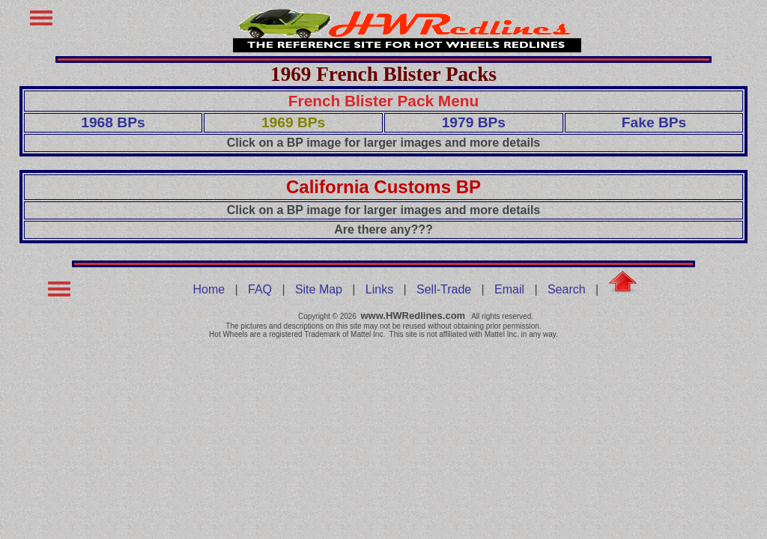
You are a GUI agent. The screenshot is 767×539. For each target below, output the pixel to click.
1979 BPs (474, 122)
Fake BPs (654, 122)
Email (509, 289)
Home (209, 289)
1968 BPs (113, 122)
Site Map (318, 289)
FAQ (260, 289)
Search (567, 289)
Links (379, 289)
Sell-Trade (443, 289)
